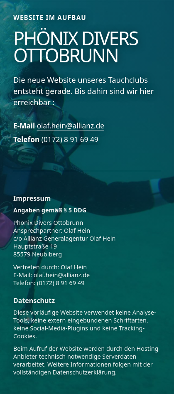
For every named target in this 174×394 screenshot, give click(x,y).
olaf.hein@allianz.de (70, 126)
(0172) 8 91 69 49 (70, 139)
